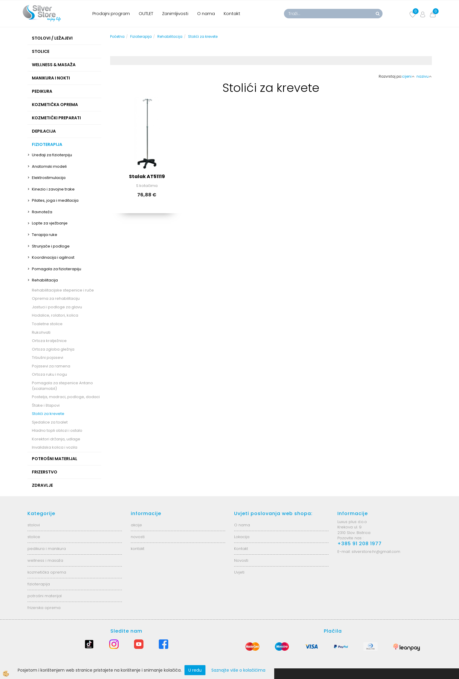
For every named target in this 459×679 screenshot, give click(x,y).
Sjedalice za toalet (50, 422)
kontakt (137, 548)
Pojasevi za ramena (51, 366)
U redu (195, 670)
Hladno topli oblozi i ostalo (57, 430)
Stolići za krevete (48, 413)
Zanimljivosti (175, 13)
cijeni (408, 76)
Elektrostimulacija (49, 177)
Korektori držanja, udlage (56, 439)
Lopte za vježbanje (50, 223)
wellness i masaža (45, 560)
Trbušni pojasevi (47, 357)
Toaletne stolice (47, 324)
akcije (136, 525)
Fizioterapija (141, 36)
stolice (33, 537)
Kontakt (232, 13)
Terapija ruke (44, 234)
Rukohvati (41, 332)
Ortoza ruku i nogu (49, 374)
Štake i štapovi (46, 405)
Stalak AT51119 (147, 176)
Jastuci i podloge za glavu (57, 307)
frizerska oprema (44, 607)
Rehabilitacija (45, 280)
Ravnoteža (42, 212)
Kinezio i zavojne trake (53, 189)
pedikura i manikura (46, 548)
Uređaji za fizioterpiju (52, 155)
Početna (117, 36)
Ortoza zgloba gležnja (53, 349)
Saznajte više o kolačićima (238, 670)
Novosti (241, 560)
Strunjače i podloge (51, 246)
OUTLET (146, 13)
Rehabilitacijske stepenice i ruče (63, 290)
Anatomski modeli (49, 166)
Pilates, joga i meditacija (55, 200)
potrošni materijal (44, 596)
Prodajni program (111, 13)
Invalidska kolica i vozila (54, 447)
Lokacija (241, 537)
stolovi (33, 525)
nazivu (424, 76)
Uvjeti (239, 572)
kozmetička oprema (46, 572)
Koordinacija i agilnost (53, 257)
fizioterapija (38, 584)
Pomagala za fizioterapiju (56, 269)
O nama (206, 13)
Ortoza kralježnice (49, 340)
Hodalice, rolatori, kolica (55, 315)
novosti (138, 537)
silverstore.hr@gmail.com (376, 551)
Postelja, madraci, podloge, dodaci (66, 397)
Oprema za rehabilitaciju (56, 298)
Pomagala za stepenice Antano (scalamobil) (62, 385)
